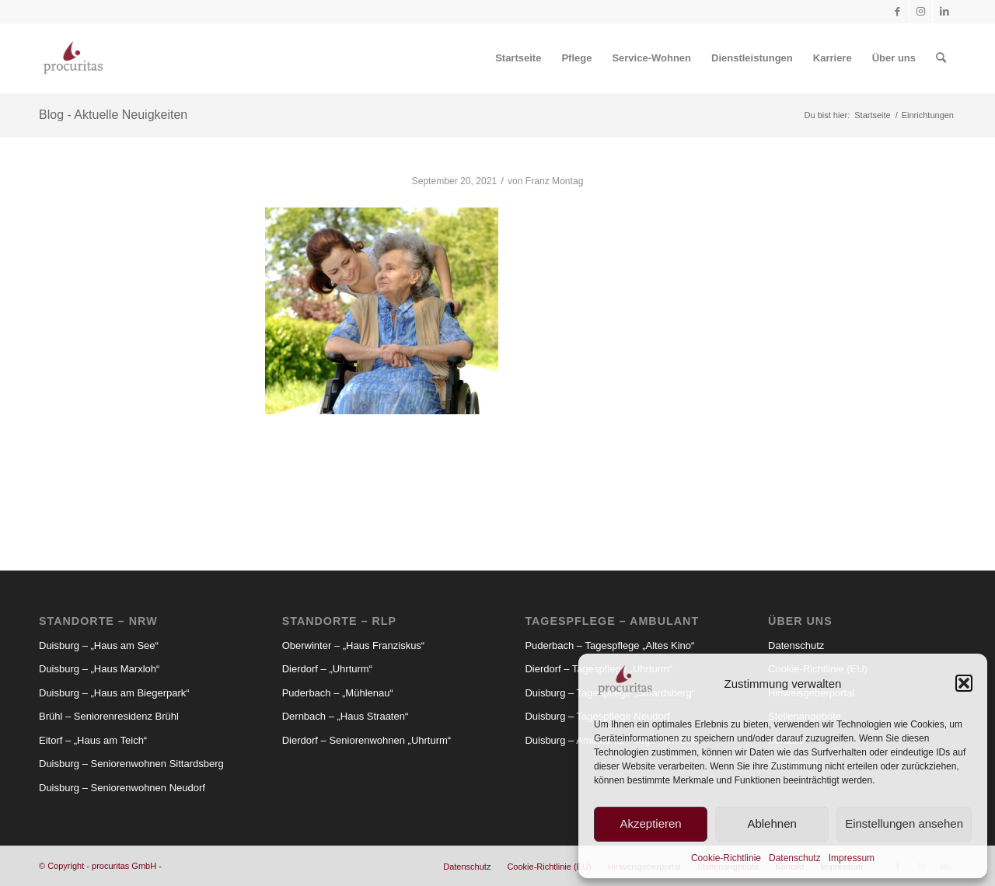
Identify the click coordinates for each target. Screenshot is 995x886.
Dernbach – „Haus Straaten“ (345, 716)
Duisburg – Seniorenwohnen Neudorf (122, 788)
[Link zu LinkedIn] (944, 11)
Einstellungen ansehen (904, 823)
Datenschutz (795, 858)
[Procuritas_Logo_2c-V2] (73, 58)
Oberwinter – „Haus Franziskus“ (353, 645)
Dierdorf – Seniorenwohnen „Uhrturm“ (366, 740)
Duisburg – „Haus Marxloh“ (99, 669)
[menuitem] (518, 58)
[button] (964, 683)
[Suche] (941, 58)
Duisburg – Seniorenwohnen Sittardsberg (131, 763)
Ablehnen (771, 823)
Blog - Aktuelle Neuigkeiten (113, 114)
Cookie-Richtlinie (726, 858)
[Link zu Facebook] (897, 11)
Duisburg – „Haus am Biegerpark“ (114, 693)
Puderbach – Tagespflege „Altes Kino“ (609, 645)
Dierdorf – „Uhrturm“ (327, 669)
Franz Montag (554, 181)
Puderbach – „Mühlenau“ (337, 693)
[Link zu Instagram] (920, 11)
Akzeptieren (650, 823)
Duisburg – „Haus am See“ (99, 645)
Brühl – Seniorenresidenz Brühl (109, 716)
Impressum (852, 858)
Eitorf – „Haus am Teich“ (93, 740)
